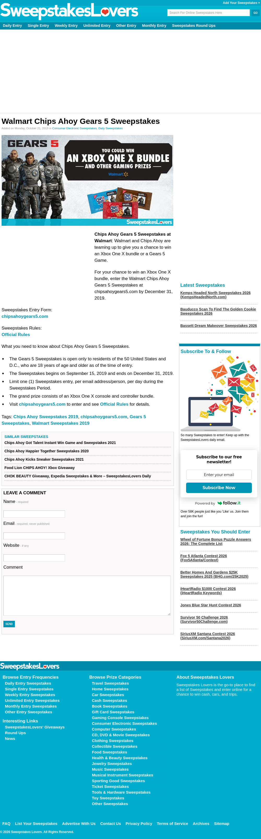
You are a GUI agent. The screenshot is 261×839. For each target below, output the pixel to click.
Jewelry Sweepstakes (112, 763)
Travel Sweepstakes (110, 683)
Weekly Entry (66, 25)
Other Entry (126, 25)
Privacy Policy (139, 823)
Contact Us (110, 823)
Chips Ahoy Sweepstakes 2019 (45, 416)
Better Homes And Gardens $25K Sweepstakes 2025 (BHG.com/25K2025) (214, 574)
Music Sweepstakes (110, 769)
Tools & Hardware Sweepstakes (121, 792)
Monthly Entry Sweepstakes (31, 706)
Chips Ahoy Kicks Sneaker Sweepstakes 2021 (44, 459)
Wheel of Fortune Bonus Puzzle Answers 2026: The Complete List (215, 541)
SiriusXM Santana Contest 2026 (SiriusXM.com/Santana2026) (207, 636)
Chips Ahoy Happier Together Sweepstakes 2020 (46, 451)
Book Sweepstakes (109, 706)
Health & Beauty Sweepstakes (119, 758)
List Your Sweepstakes (36, 823)
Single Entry (38, 25)
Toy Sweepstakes (108, 798)
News (10, 738)
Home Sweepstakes (110, 689)
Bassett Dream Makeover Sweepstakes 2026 (218, 326)
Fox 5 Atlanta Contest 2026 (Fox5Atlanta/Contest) (203, 558)
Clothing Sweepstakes (112, 740)
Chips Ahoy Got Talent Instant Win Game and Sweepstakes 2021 (60, 443)
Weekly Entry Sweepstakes (30, 694)
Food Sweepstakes (109, 752)
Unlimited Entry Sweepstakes (32, 700)
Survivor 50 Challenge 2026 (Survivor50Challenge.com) (204, 619)
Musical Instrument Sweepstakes (122, 775)
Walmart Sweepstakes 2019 (61, 423)
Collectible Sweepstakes (114, 746)
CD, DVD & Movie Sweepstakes (121, 735)
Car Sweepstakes (108, 694)
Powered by (217, 503)
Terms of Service (172, 823)
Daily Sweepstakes (110, 128)
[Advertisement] (130, 71)
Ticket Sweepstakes (110, 786)
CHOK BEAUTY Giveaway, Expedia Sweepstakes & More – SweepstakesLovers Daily (77, 476)
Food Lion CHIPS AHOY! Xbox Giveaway (39, 468)
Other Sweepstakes (110, 803)
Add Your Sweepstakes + (241, 3)
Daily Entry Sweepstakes (28, 683)
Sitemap (221, 823)
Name (15, 501)
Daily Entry (12, 25)
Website (16, 545)
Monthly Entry (154, 25)
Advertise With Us (79, 823)
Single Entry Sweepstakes (29, 689)
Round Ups (15, 733)
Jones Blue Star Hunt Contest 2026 (210, 605)
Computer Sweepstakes (114, 729)
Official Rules (16, 334)
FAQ (6, 823)
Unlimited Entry (97, 25)
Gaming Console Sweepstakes (120, 717)
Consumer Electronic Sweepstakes (74, 128)
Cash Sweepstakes (109, 700)
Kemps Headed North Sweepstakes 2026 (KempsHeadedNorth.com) (215, 295)
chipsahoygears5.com (25, 316)
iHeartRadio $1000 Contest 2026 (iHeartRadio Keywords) (208, 591)
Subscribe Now (219, 487)
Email (26, 523)
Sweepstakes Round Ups (194, 25)
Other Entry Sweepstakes (28, 712)
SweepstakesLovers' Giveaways (35, 727)
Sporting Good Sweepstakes (118, 781)
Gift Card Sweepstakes (113, 712)
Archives (201, 823)
